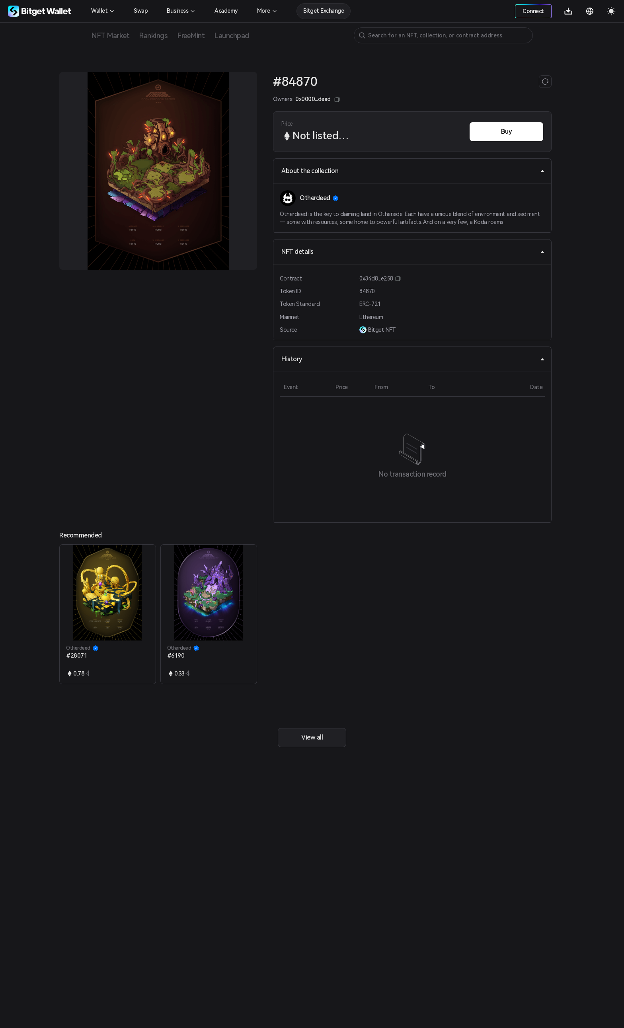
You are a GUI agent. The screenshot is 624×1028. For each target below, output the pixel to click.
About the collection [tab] (413, 171)
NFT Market (110, 35)
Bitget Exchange (323, 11)
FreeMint (191, 35)
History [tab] (413, 359)
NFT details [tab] (413, 251)
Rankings (153, 35)
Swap (141, 11)
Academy (226, 11)
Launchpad (231, 35)
